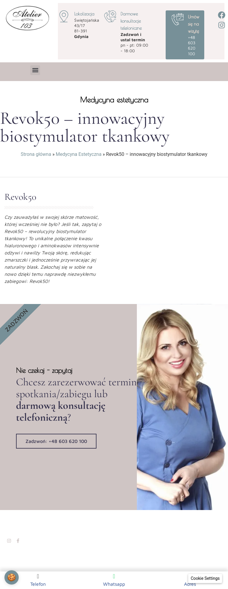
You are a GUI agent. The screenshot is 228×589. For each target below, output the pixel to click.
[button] (35, 70)
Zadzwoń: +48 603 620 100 (56, 440)
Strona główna (36, 154)
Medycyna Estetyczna (79, 154)
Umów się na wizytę (193, 24)
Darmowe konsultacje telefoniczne (131, 21)
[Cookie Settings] (205, 578)
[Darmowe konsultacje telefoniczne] (110, 16)
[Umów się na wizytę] (177, 19)
